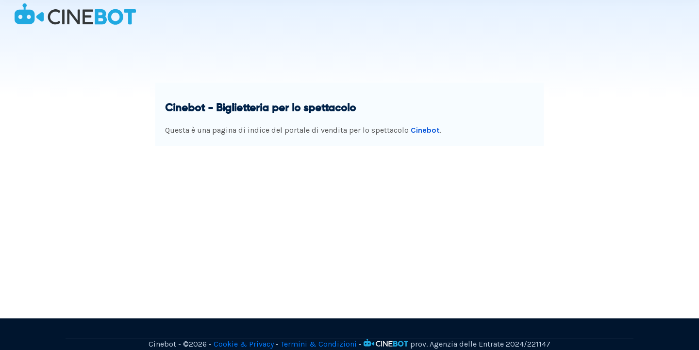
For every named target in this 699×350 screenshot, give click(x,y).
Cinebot (425, 130)
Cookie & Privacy (244, 344)
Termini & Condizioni (319, 344)
